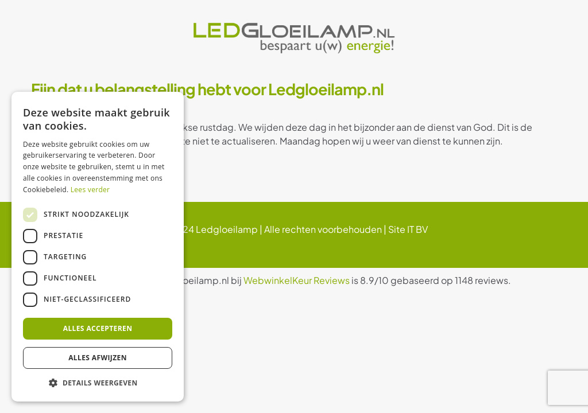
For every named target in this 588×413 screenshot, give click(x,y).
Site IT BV (408, 229)
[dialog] (97, 247)
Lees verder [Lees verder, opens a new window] (90, 189)
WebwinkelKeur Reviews (296, 280)
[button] (97, 383)
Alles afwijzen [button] (97, 358)
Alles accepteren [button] (98, 328)
